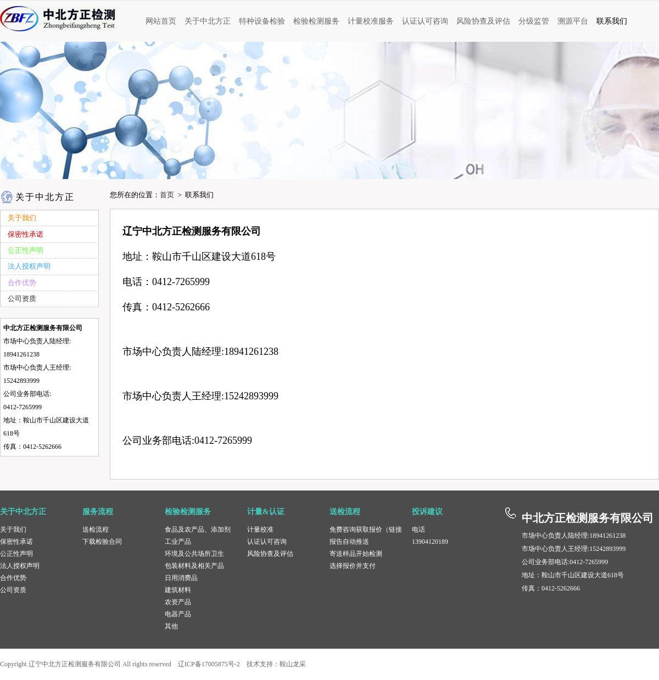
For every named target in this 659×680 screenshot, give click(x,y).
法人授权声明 (20, 566)
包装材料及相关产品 (194, 566)
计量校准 (260, 529)
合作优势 (13, 578)
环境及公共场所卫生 (194, 554)
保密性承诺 (16, 541)
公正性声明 (16, 554)
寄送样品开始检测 (356, 554)
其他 (171, 626)
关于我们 (13, 529)
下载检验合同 (102, 541)
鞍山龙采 (293, 664)
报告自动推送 (349, 541)
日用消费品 (181, 578)
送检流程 (95, 529)
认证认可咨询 (267, 541)
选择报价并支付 (353, 566)
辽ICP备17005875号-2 (209, 664)
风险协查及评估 (270, 554)
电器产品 (178, 614)
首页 (167, 195)
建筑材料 (178, 590)
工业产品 (178, 541)
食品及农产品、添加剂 (198, 529)
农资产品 (178, 602)
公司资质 (13, 590)
